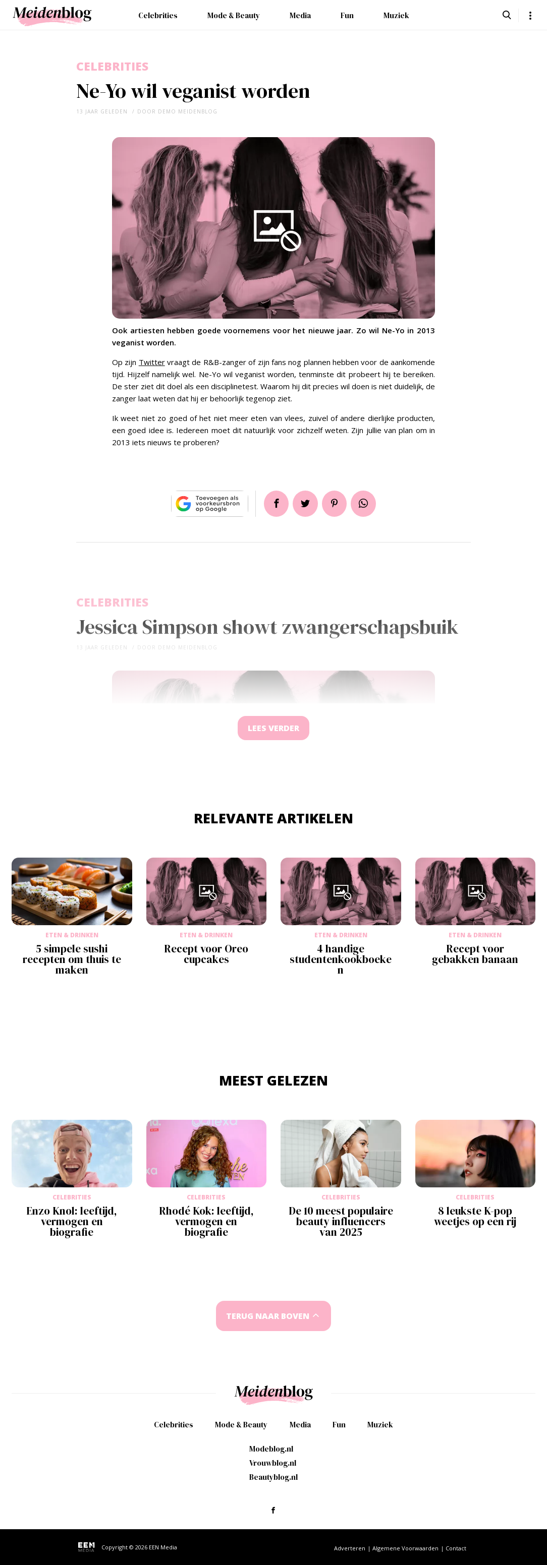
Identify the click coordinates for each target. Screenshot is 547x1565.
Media (300, 15)
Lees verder (273, 729)
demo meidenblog (187, 111)
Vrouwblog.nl (272, 1463)
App (365, 504)
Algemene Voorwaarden (405, 1548)
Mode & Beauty (233, 15)
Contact (456, 1548)
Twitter (152, 362)
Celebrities (158, 15)
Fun (347, 15)
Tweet (305, 504)
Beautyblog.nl (273, 1477)
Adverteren (349, 1548)
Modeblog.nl (271, 1448)
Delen (274, 504)
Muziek (396, 15)
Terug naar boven (268, 1317)
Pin (335, 504)
